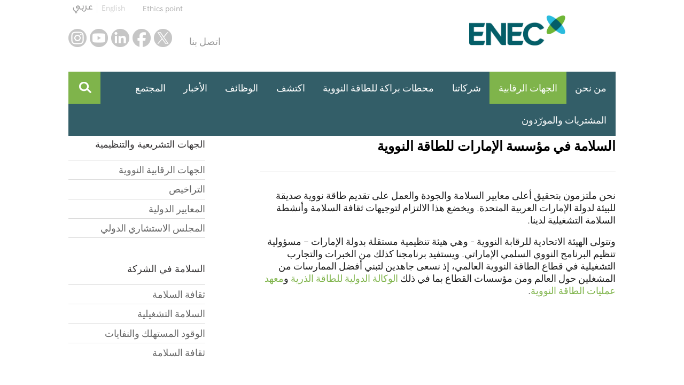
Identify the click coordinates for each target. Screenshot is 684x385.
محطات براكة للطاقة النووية (378, 88)
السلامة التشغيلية (171, 313)
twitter (163, 38)
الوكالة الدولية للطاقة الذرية (344, 278)
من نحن (591, 88)
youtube (99, 38)
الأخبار (195, 88)
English (113, 8)
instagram (77, 38)
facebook (142, 38)
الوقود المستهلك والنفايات (155, 333)
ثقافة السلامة (178, 294)
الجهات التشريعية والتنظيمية (150, 144)
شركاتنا (466, 88)
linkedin (120, 38)
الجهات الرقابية (528, 88)
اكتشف (290, 88)
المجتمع (150, 88)
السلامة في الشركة (166, 268)
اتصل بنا (205, 41)
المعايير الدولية (177, 208)
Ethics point (163, 8)
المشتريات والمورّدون (564, 120)
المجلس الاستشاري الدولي (152, 228)
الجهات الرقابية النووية (162, 169)
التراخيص (187, 189)
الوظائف (241, 88)
